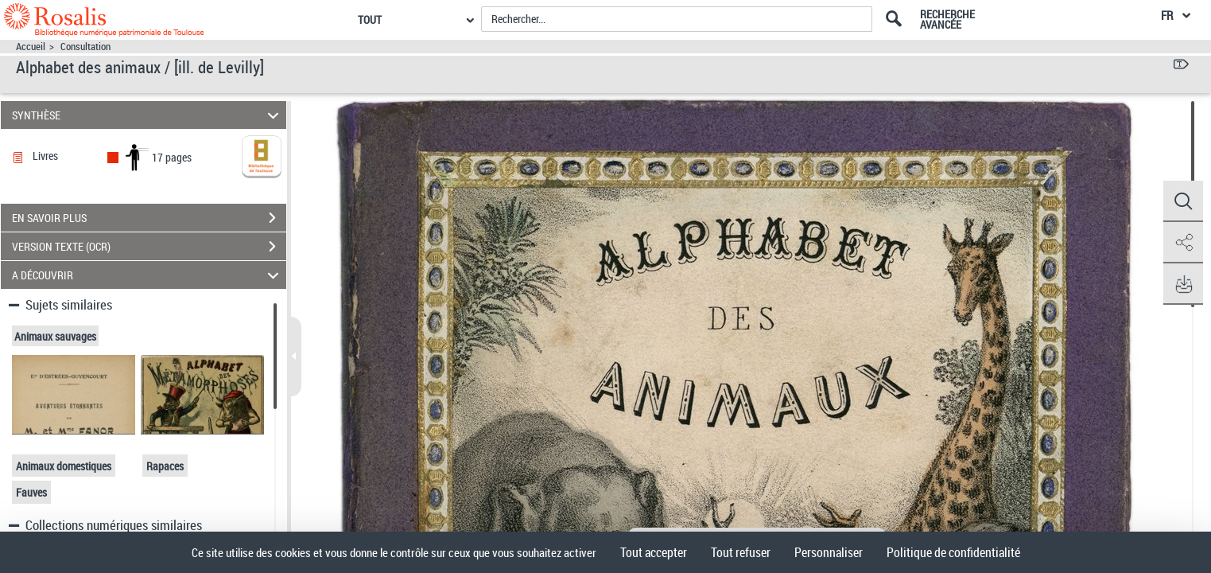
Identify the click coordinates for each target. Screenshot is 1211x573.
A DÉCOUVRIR (147, 275)
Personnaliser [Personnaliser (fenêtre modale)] (828, 552)
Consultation (85, 46)
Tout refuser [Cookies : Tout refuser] (740, 552)
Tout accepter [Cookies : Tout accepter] (653, 552)
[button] (1183, 201)
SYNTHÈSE (147, 115)
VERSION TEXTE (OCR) (149, 247)
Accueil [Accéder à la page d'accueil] (30, 46)
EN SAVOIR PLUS (149, 218)
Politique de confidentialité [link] (953, 552)
